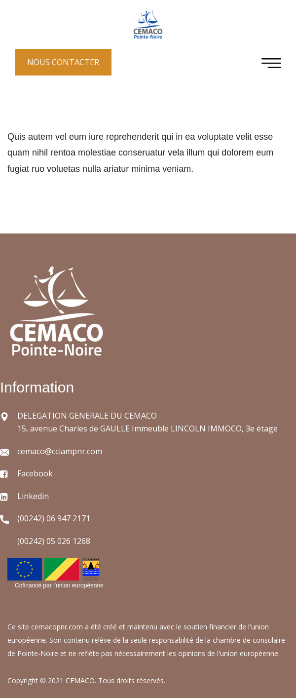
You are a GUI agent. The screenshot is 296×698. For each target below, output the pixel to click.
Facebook (35, 473)
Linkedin (33, 496)
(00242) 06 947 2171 (53, 518)
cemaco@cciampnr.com (59, 451)
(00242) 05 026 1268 (53, 541)
